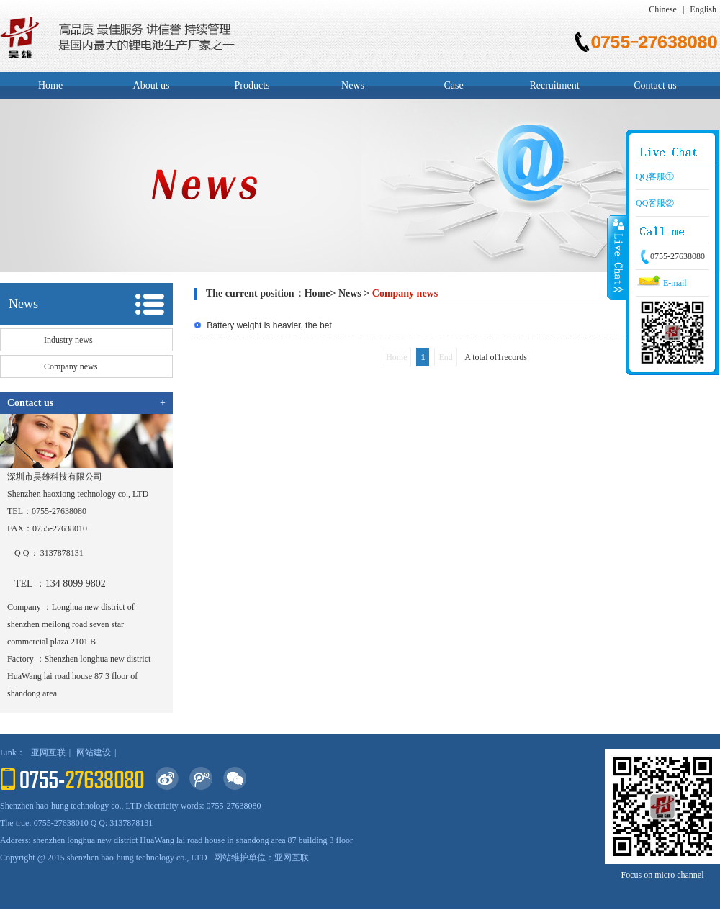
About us (151, 85)
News (352, 85)
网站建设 (93, 752)
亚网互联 (48, 752)
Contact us (655, 85)
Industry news (68, 340)
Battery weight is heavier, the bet (268, 325)
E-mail (661, 283)
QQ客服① (655, 176)
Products (252, 85)
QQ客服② (655, 203)
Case (453, 85)
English (703, 9)
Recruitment (554, 85)
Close (617, 257)
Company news (70, 366)
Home (50, 85)
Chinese (663, 9)
